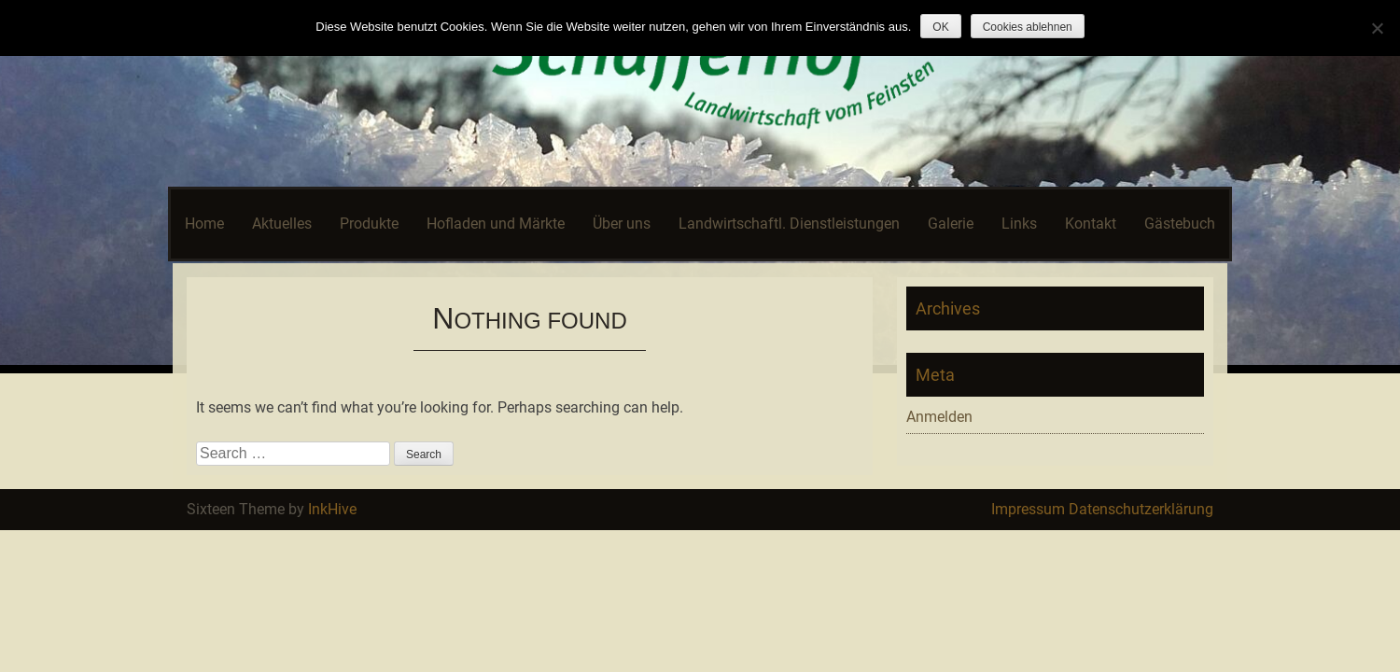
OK (940, 27)
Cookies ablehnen (1027, 27)
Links (1019, 223)
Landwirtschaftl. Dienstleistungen (789, 223)
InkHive (332, 509)
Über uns (622, 223)
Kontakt (1090, 223)
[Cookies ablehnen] (1376, 28)
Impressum (1028, 509)
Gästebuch (1179, 223)
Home (204, 223)
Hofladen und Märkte (496, 223)
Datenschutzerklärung (1141, 509)
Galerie (950, 223)
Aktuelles (282, 223)
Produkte (369, 223)
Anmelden (939, 417)
